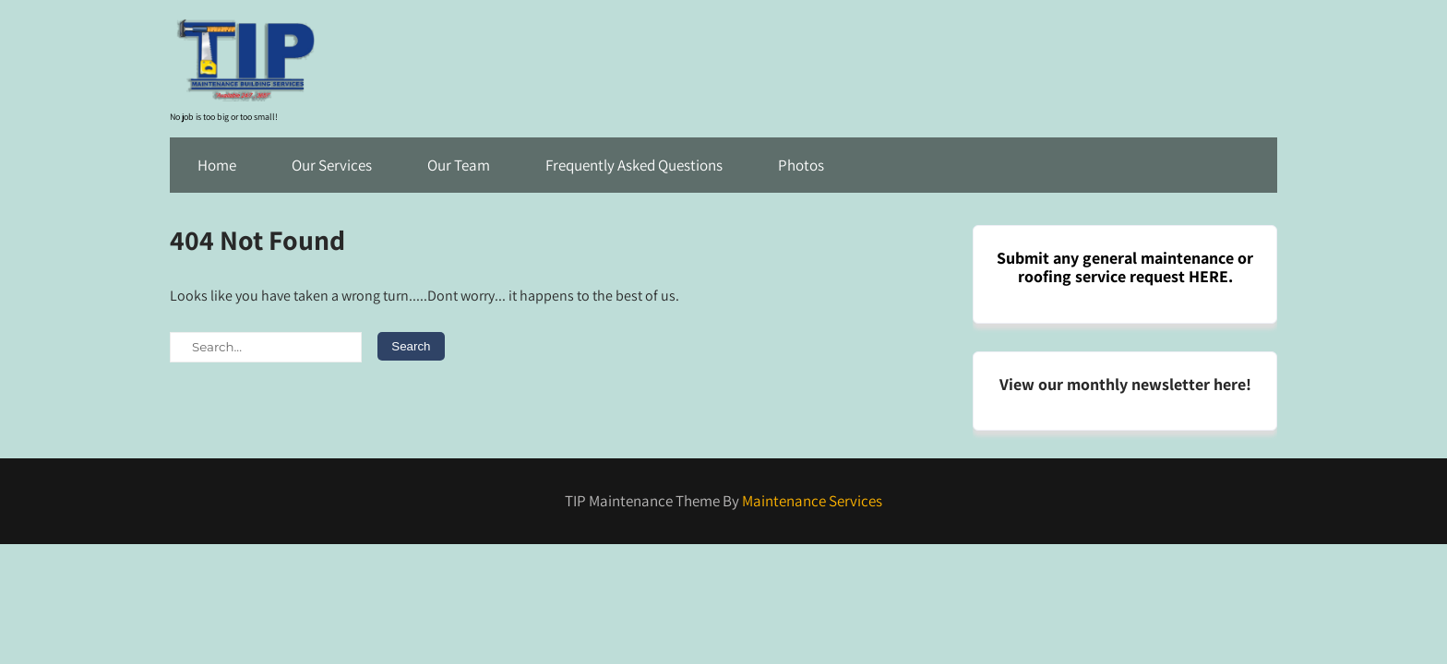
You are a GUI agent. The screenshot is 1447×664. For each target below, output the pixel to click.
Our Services (332, 165)
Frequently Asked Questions (634, 165)
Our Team (458, 165)
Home (216, 165)
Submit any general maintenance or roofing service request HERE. (1125, 267)
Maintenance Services (812, 501)
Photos (801, 165)
